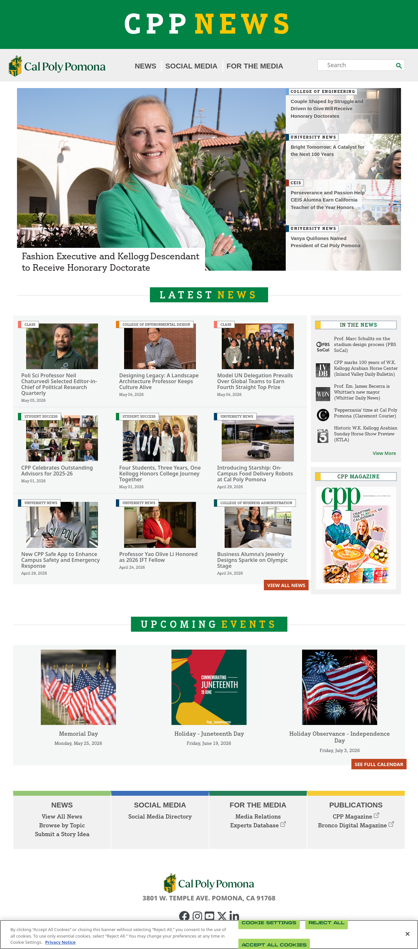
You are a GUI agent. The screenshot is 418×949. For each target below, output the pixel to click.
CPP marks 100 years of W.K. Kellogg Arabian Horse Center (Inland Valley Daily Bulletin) (366, 368)
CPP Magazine (356, 816)
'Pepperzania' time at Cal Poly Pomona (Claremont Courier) (365, 412)
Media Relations (258, 816)
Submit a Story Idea (62, 833)
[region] (209, 934)
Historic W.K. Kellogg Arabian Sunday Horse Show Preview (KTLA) (365, 433)
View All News (286, 585)
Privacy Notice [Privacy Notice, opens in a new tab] (60, 942)
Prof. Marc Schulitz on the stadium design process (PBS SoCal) (365, 344)
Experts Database (258, 825)
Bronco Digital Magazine (356, 825)
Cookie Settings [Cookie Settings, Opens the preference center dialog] (269, 922)
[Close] (407, 933)
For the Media (255, 66)
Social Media (191, 66)
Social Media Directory (160, 816)
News (145, 66)
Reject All (327, 922)
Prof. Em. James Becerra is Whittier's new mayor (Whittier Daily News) (362, 391)
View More (384, 453)
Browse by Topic (62, 825)
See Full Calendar (379, 764)
